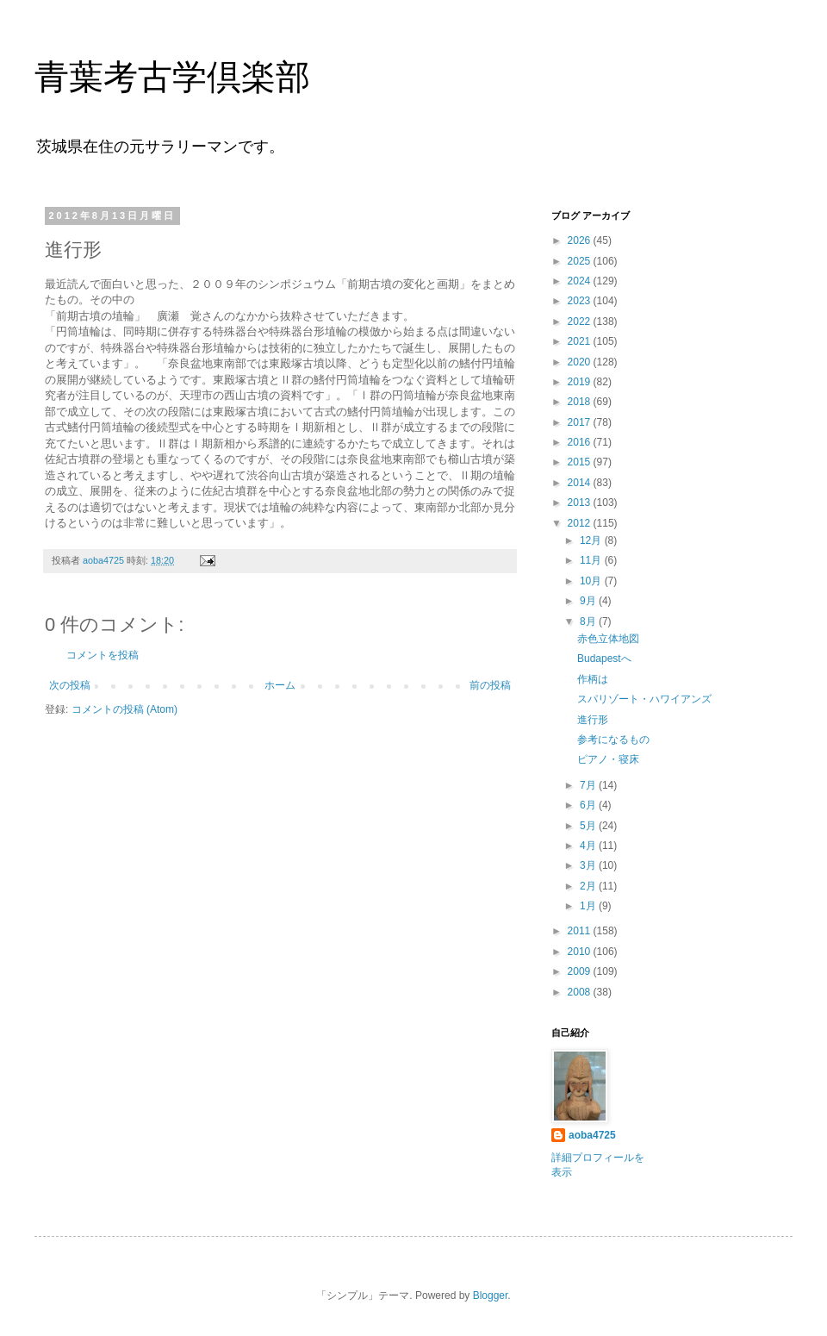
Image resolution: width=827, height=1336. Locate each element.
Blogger (490, 1295)
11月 (592, 560)
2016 (581, 442)
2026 (581, 240)
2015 (581, 462)
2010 (581, 952)
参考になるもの (613, 740)
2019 (581, 382)
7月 (589, 785)
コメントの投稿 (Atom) (124, 709)
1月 (589, 906)
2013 (581, 502)
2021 (581, 341)
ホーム (279, 685)
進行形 (592, 720)
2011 (581, 931)
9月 (589, 601)
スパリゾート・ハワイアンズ (644, 699)
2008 (581, 992)
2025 (581, 261)
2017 (581, 422)
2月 (589, 886)
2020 (581, 362)
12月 (592, 540)
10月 (592, 581)
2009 (581, 971)
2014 (581, 483)
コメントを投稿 (102, 655)
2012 (581, 523)
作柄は (592, 679)
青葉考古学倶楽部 (172, 77)
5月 (589, 826)
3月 (589, 865)
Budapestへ (604, 658)
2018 (581, 402)
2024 (581, 281)
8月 (589, 621)
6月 (589, 805)
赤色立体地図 (608, 639)
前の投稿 (490, 685)
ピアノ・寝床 (608, 759)
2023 (581, 301)
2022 (581, 321)
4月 (589, 846)
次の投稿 (69, 685)
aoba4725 (592, 1135)
